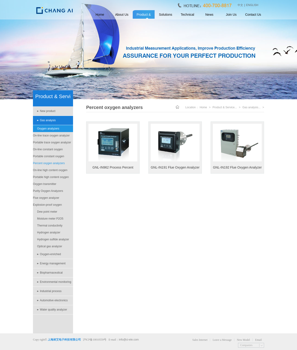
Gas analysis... (251, 107)
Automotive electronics (54, 300)
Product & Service (144, 16)
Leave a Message (222, 339)
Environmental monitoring (55, 282)
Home (100, 14)
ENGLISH (252, 5)
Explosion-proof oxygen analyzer (47, 205)
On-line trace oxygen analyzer (51, 135)
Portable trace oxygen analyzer (52, 142)
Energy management (52, 263)
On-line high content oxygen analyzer (50, 171)
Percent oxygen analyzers (49, 163)
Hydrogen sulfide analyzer (53, 239)
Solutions (165, 14)
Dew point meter (47, 211)
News (209, 14)
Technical (187, 14)
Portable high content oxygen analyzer (51, 178)
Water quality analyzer (53, 309)
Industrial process (51, 291)
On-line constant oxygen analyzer (48, 150)
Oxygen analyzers (48, 128)
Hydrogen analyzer (48, 232)
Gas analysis (48, 120)
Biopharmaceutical (51, 272)
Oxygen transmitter (44, 184)
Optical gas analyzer (49, 246)
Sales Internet (200, 339)
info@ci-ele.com (129, 339)
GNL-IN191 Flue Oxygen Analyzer (175, 167)
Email (258, 339)
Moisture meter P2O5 (50, 218)
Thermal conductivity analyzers (49, 226)
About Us (122, 14)
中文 (240, 5)
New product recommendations (51, 112)
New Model (243, 339)
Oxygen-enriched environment (50, 256)
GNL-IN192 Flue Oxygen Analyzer (237, 167)
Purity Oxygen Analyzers (48, 191)
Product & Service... (224, 107)
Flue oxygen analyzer (46, 197)
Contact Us (253, 14)
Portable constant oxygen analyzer (48, 157)
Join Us (231, 14)
